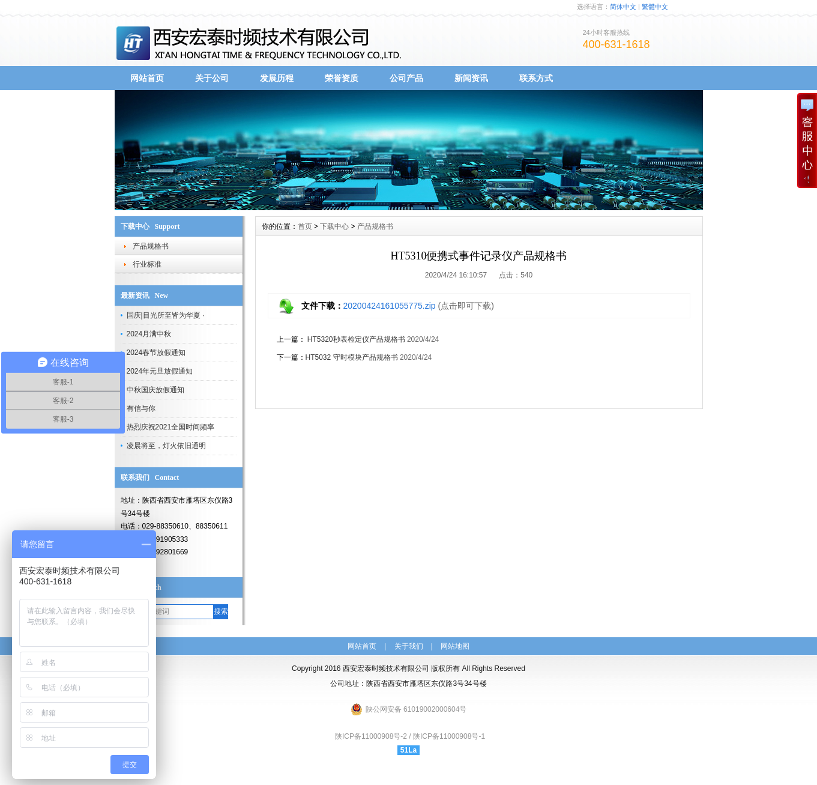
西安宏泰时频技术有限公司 (386, 668)
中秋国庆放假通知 (155, 390)
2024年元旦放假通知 (160, 371)
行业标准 (147, 264)
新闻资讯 (471, 78)
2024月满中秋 (149, 334)
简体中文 (623, 6)
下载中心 (334, 226)
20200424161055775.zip (389, 306)
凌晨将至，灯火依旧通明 (166, 445)
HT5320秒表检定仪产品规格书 (355, 339)
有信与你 (141, 408)
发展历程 (277, 78)
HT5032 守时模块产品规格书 (352, 357)
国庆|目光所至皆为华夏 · (166, 315)
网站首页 (147, 78)
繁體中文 (655, 6)
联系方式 (536, 78)
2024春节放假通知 (156, 352)
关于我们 (408, 646)
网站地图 (455, 646)
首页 (305, 226)
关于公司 (212, 78)
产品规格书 (151, 246)
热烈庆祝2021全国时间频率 (171, 427)
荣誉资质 (341, 78)
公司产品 (406, 78)
